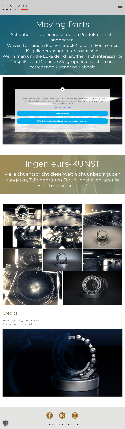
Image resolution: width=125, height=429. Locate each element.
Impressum (73, 424)
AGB (61, 424)
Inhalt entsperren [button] (62, 113)
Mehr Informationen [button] (63, 107)
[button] (5, 423)
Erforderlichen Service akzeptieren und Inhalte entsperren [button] (62, 121)
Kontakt (51, 424)
